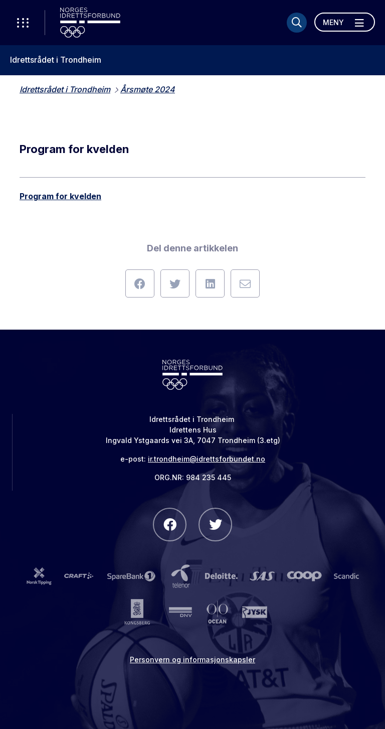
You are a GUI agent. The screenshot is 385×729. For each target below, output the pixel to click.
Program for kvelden (60, 196)
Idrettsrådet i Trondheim (55, 60)
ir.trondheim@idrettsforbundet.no (206, 459)
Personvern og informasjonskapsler (192, 659)
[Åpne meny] (344, 22)
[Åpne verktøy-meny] (22, 22)
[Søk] (297, 23)
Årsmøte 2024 (147, 89)
